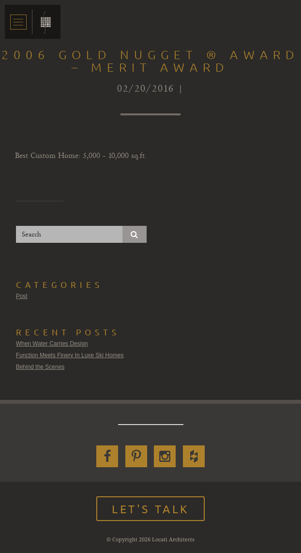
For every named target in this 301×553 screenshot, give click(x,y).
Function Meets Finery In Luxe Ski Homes (70, 355)
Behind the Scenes (40, 366)
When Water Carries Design (52, 343)
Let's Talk (150, 509)
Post (22, 296)
